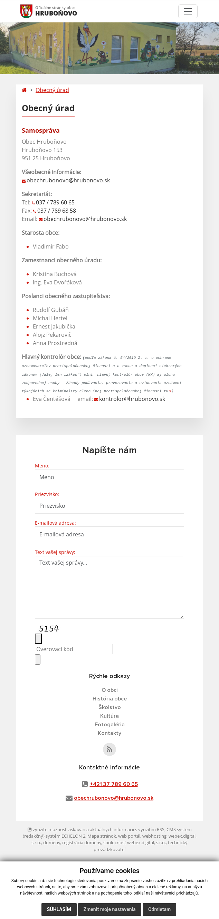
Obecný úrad (52, 90)
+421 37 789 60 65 (114, 784)
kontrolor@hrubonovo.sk (132, 399)
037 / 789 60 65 (55, 202)
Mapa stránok (101, 836)
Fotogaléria (110, 724)
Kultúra (109, 716)
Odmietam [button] (159, 909)
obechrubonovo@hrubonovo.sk (68, 180)
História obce (110, 698)
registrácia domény (81, 842)
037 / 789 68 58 (56, 210)
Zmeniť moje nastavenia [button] (110, 909)
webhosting (154, 836)
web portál (129, 836)
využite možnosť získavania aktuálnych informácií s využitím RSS (96, 829)
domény (51, 842)
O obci (110, 690)
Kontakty (109, 733)
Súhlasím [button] (59, 909)
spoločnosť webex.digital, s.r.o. (134, 842)
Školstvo (109, 707)
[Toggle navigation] (188, 11)
